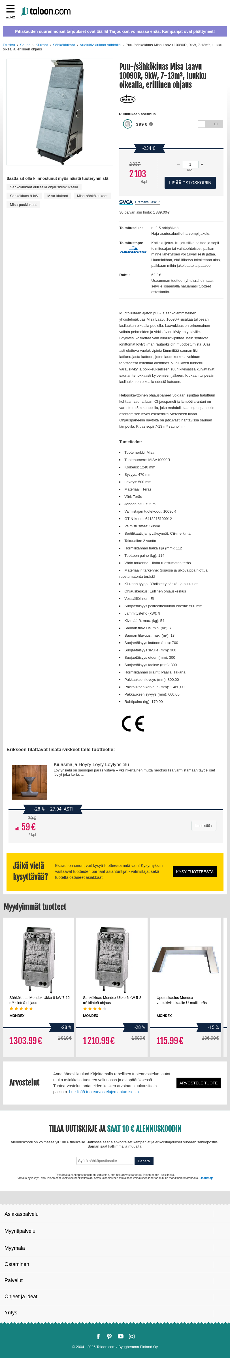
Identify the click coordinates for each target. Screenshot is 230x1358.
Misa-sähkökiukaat (92, 196)
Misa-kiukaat (57, 196)
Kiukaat (41, 45)
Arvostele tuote (199, 1083)
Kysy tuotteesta (195, 871)
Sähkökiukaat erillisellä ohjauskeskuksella (44, 187)
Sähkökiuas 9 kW (24, 196)
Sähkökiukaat (64, 45)
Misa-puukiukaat (23, 204)
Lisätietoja (206, 1178)
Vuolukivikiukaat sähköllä (100, 45)
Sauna (25, 45)
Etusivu (9, 45)
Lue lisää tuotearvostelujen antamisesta (104, 1092)
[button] (152, 125)
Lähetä (144, 1161)
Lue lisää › (203, 826)
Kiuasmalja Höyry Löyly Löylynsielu (91, 764)
